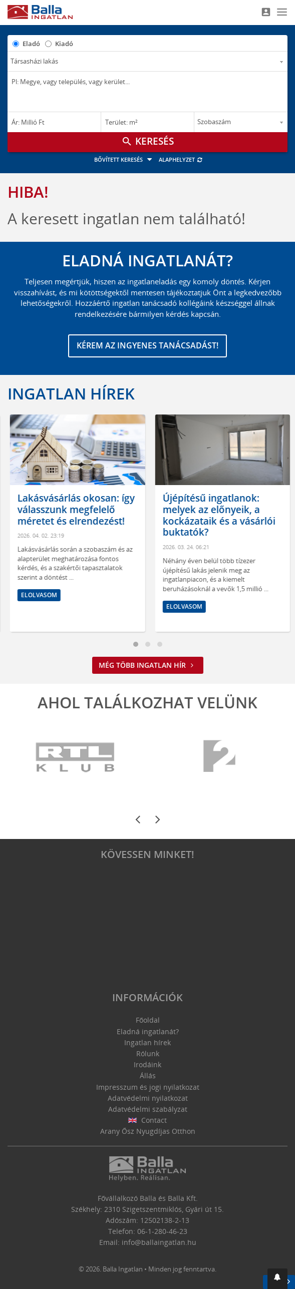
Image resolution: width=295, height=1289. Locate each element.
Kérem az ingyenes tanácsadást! (147, 345)
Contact (147, 1120)
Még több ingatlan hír (148, 665)
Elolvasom (34, 618)
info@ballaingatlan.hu (159, 1242)
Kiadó (64, 43)
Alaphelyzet (181, 159)
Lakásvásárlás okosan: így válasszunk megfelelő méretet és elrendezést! (215, 510)
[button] (277, 1278)
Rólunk (147, 1053)
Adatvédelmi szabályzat (147, 1109)
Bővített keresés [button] (124, 159)
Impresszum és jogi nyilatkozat (147, 1087)
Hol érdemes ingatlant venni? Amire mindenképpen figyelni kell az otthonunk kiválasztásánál (65, 521)
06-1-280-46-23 (162, 1231)
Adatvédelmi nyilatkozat (148, 1098)
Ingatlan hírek (71, 393)
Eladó (31, 43)
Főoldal (148, 1020)
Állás (148, 1075)
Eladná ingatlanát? (148, 1031)
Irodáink (147, 1064)
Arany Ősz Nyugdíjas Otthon (147, 1131)
